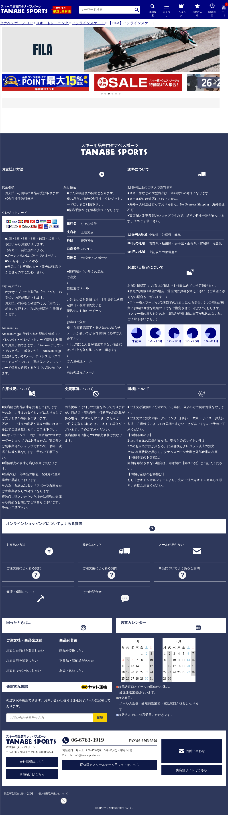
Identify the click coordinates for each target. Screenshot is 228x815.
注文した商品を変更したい (25, 650)
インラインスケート (88, 23)
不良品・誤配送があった (76, 660)
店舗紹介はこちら (32, 774)
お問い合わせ (195, 751)
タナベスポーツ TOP (16, 23)
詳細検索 (152, 10)
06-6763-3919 (87, 740)
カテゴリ (166, 11)
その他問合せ (92, 592)
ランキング (181, 9)
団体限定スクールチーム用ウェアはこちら (109, 765)
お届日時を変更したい (22, 660)
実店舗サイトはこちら (191, 770)
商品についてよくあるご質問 (179, 568)
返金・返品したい (72, 670)
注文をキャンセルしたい (23, 670)
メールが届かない (171, 544)
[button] (4, 83)
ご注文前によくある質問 (23, 568)
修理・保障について (20, 592)
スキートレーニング (52, 23)
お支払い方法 (15, 544)
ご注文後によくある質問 (100, 568)
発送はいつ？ (92, 544)
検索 (136, 10)
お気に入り (197, 10)
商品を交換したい (72, 650)
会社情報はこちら (32, 761)
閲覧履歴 (212, 10)
